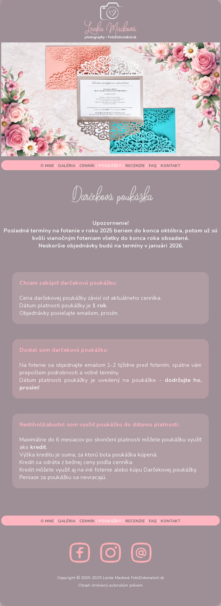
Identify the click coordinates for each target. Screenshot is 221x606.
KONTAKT (171, 166)
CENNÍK (87, 166)
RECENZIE (135, 166)
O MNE (47, 166)
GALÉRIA (67, 166)
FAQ (153, 166)
